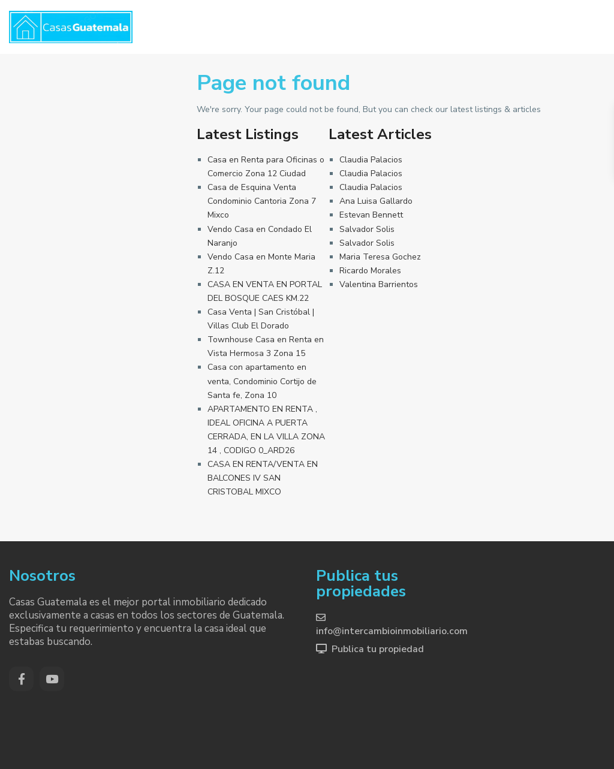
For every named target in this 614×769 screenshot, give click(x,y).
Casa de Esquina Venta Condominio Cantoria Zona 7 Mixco (261, 201)
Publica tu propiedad (378, 649)
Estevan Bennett (371, 215)
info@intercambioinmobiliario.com (392, 631)
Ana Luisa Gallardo (376, 201)
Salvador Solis (367, 229)
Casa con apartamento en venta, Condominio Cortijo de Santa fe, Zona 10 (262, 380)
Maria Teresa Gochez (380, 257)
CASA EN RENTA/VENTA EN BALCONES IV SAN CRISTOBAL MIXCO (262, 478)
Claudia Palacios (370, 159)
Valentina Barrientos (378, 284)
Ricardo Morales (370, 270)
